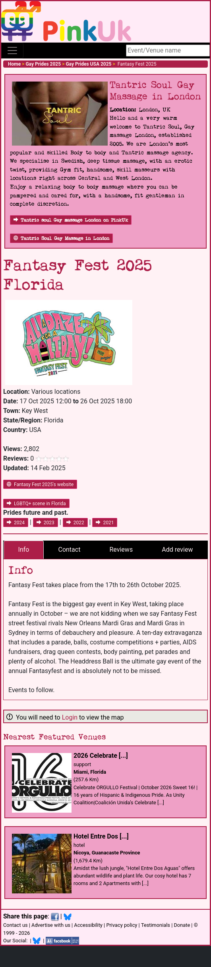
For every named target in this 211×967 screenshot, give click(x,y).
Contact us (15, 925)
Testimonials (155, 925)
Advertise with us (50, 925)
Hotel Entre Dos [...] (101, 836)
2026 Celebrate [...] (101, 755)
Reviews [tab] (121, 549)
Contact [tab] (69, 549)
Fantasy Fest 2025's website (40, 484)
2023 (45, 522)
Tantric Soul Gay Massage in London (61, 238)
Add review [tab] (177, 549)
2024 (16, 522)
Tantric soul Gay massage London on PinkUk (71, 220)
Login (69, 717)
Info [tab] (23, 549)
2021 (105, 522)
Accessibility (88, 925)
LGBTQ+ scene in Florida (36, 503)
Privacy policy (121, 925)
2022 (75, 522)
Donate (182, 925)
